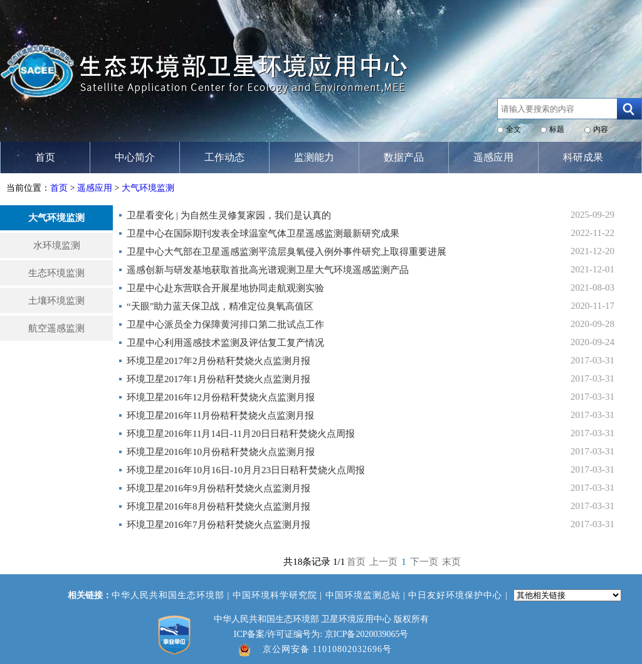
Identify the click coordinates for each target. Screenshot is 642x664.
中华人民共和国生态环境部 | (172, 595)
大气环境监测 (148, 188)
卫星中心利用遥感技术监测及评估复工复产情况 (225, 343)
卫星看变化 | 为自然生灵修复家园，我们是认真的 (229, 215)
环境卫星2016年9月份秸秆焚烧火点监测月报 (218, 488)
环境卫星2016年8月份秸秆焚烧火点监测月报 (218, 506)
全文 (513, 129)
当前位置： (28, 188)
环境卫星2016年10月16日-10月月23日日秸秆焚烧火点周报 (246, 470)
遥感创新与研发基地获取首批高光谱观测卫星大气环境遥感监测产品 (268, 270)
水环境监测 (56, 245)
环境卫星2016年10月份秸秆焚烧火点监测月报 (221, 452)
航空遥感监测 (56, 328)
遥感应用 (94, 188)
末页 (451, 562)
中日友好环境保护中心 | (459, 595)
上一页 (383, 562)
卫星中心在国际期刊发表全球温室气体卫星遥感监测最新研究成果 (263, 233)
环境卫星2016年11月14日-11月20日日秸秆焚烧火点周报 (241, 434)
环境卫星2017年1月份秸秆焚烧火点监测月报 (218, 379)
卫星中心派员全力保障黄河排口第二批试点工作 (225, 324)
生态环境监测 (56, 273)
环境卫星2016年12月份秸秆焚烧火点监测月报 (221, 397)
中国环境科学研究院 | (279, 595)
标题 (556, 129)
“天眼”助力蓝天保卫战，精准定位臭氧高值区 (220, 306)
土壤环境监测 (56, 301)
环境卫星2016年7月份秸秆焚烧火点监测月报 (218, 525)
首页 (59, 188)
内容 (600, 129)
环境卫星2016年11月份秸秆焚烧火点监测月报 (220, 415)
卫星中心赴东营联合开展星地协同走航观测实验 (225, 288)
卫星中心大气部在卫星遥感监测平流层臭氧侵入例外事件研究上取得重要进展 (286, 252)
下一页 (424, 562)
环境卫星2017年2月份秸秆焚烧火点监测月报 (218, 361)
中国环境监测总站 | (367, 595)
